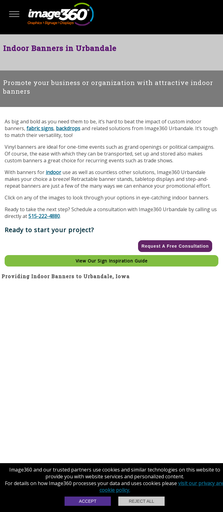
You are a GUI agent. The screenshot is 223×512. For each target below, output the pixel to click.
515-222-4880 (44, 216)
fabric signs (40, 128)
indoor (53, 172)
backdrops (68, 128)
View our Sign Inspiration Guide (112, 261)
